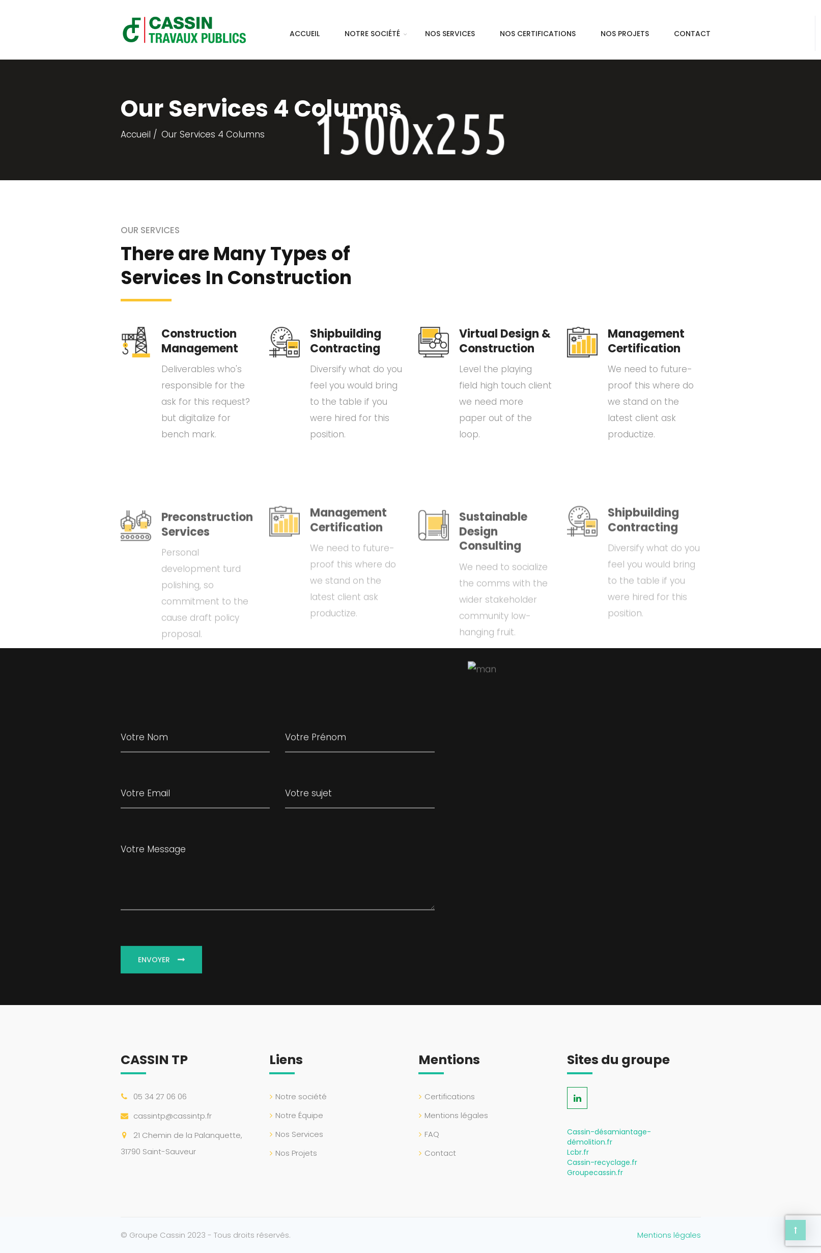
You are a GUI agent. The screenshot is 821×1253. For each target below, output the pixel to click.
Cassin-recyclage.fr (602, 1162)
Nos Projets (625, 34)
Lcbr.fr (578, 1152)
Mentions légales (456, 1115)
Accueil (305, 34)
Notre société (372, 34)
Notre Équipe (299, 1115)
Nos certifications (538, 34)
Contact (692, 34)
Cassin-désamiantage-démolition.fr (609, 1137)
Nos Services (450, 34)
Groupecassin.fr (595, 1172)
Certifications (449, 1096)
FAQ (431, 1134)
